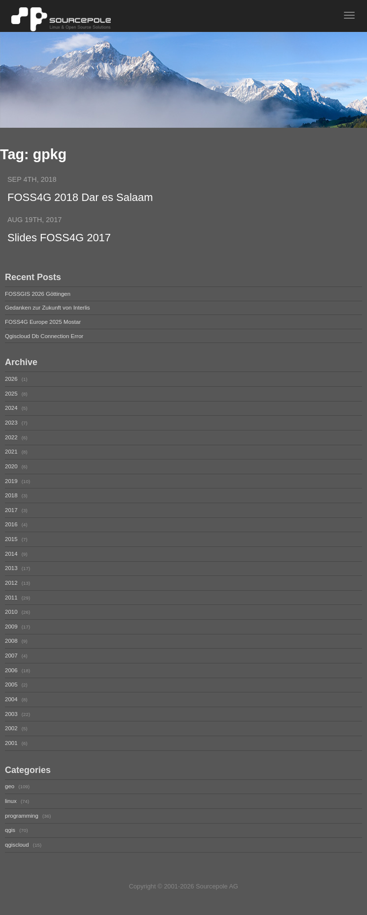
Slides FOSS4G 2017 (59, 237)
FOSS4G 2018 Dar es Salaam (80, 197)
